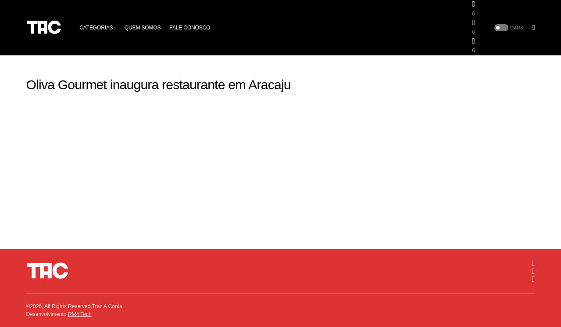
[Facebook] (533, 271)
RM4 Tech (80, 314)
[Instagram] (533, 263)
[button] (508, 28)
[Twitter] (533, 279)
